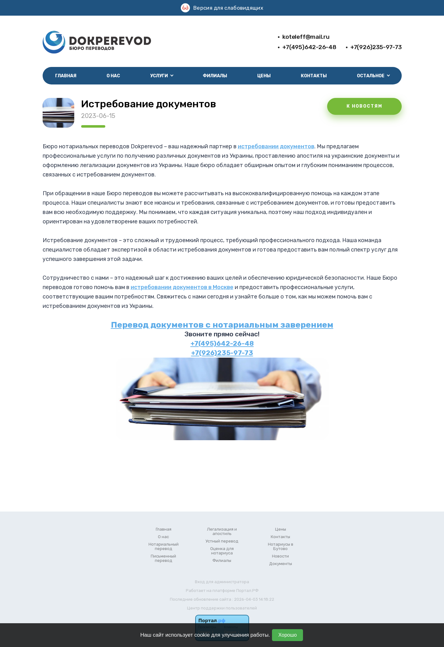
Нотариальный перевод (164, 546)
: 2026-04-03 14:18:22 (253, 599)
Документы (280, 564)
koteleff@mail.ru (306, 36)
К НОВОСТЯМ (364, 106)
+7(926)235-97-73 (376, 47)
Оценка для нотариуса (222, 551)
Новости (280, 556)
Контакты (314, 76)
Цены (264, 76)
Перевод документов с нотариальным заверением (222, 325)
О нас (113, 76)
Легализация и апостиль (222, 531)
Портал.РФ (247, 590)
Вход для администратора (222, 581)
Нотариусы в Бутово (280, 546)
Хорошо (287, 635)
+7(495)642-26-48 (309, 47)
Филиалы (215, 76)
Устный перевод (222, 541)
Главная (65, 76)
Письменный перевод (163, 558)
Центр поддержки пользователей (222, 608)
